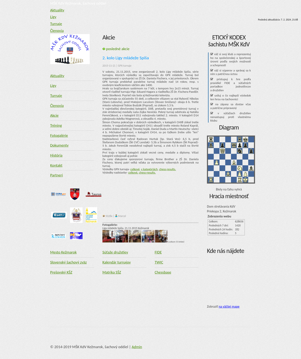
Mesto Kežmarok (63, 252)
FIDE (158, 252)
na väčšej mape (229, 306)
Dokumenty (59, 145)
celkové (135, 169)
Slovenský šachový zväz (68, 262)
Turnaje (56, 23)
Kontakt (56, 165)
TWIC (159, 262)
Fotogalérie (59, 135)
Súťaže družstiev (115, 252)
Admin (137, 346)
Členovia (57, 30)
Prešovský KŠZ (61, 272)
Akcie (54, 115)
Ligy (53, 16)
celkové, (133, 172)
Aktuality (57, 10)
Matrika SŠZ (111, 272)
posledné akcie (116, 48)
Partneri (56, 175)
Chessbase (163, 272)
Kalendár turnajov (116, 262)
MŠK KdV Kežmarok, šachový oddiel (78, 3)
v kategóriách (149, 169)
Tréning (56, 125)
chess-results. (167, 169)
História (56, 155)
